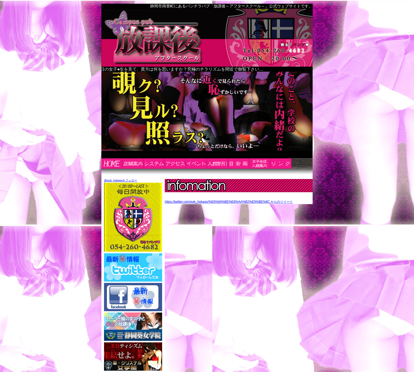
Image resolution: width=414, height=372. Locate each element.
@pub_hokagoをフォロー (120, 180)
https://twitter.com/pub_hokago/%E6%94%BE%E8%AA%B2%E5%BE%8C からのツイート (229, 202)
